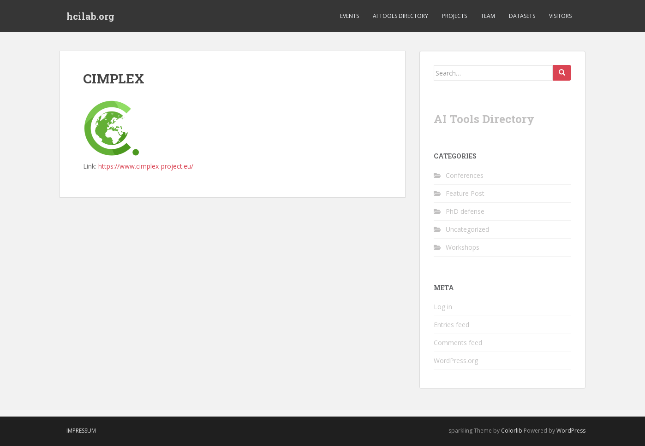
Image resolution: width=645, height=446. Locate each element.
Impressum (81, 430)
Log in (443, 306)
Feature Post (465, 193)
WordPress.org (456, 360)
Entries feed (451, 324)
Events (349, 16)
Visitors (560, 16)
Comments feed (458, 342)
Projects (454, 16)
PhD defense (465, 211)
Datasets (522, 16)
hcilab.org (90, 16)
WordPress (570, 430)
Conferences (465, 175)
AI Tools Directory (400, 16)
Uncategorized (467, 229)
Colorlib (511, 430)
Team (488, 16)
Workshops (462, 247)
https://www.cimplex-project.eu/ (145, 166)
